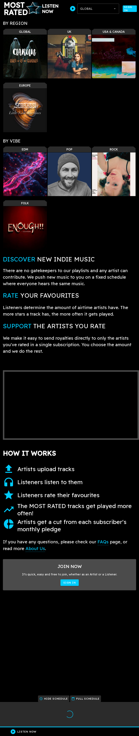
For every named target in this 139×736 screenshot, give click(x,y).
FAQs (103, 541)
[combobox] (98, 9)
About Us (35, 548)
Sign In (130, 8)
